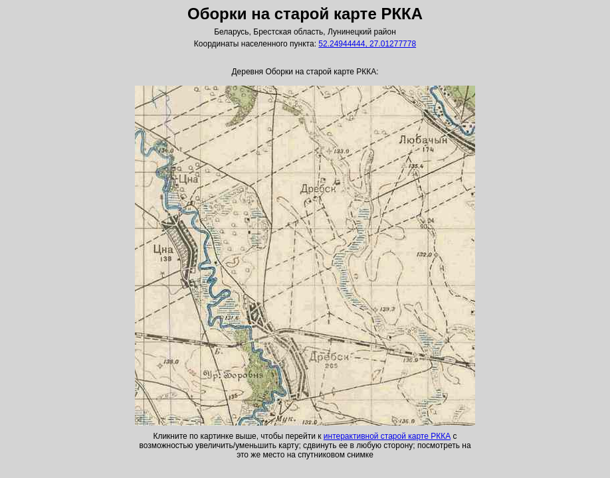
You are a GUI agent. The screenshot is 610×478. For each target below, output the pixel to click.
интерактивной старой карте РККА (387, 436)
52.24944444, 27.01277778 (367, 43)
